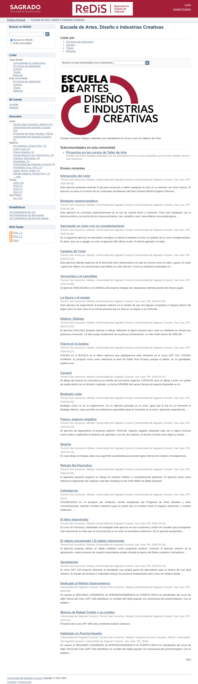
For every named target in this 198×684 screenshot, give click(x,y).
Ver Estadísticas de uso (22, 212)
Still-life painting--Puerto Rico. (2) (31, 173)
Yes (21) (17, 198)
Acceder (14, 104)
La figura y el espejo (75, 297)
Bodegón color (71, 394)
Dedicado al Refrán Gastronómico (85, 583)
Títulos (70, 48)
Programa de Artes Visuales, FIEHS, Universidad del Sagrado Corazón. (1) (33, 136)
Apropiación (69, 562)
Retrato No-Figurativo (76, 465)
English (187, 9)
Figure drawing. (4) (23, 152)
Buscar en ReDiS (21, 39)
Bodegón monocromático (79, 201)
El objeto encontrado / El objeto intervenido (92, 541)
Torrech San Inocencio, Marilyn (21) (33, 124)
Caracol (66, 373)
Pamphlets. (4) (21, 161)
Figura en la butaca (74, 343)
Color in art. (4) (21, 148)
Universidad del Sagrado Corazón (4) (34, 164)
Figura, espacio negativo (78, 419)
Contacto (11, 682)
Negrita (65, 444)
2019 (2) (17, 188)
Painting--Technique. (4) (26, 158)
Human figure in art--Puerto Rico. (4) (33, 155)
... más (17, 176)
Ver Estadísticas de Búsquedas (26, 215)
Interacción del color (75, 176)
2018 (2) (17, 185)
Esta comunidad (20, 43)
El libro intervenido (74, 519)
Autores (70, 44)
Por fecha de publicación (80, 41)
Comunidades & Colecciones (29, 63)
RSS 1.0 (17, 232)
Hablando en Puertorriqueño (81, 633)
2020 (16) (18, 182)
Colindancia (69, 490)
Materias (71, 51)
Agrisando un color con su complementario (92, 226)
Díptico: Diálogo (72, 318)
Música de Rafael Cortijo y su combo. (87, 612)
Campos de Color (73, 251)
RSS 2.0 (17, 236)
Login (188, 4)
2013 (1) (17, 192)
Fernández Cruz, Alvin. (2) (27, 167)
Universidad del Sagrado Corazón (24, 678)
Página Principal (16, 19)
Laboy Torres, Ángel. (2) (26, 170)
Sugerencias (24, 682)
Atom (16, 240)
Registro (14, 107)
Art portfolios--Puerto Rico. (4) (30, 145)
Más (188, 659)
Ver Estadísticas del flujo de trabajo (29, 218)
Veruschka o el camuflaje (78, 276)
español (177, 9)
